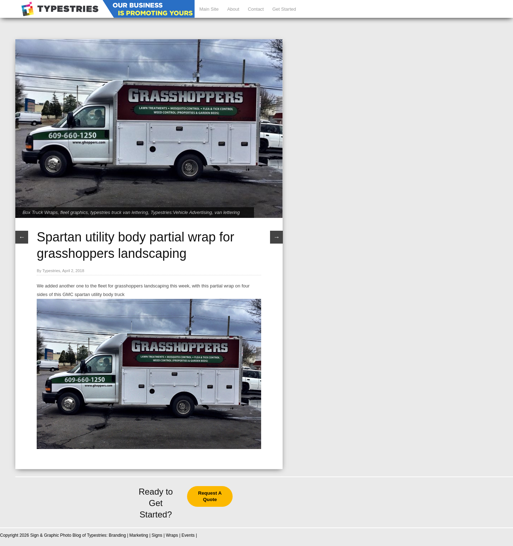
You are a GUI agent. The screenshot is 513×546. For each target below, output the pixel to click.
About (233, 9)
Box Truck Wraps (40, 212)
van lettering (227, 212)
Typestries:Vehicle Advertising (181, 212)
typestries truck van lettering (119, 212)
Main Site (208, 9)
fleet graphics (74, 212)
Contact (256, 9)
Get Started (284, 9)
